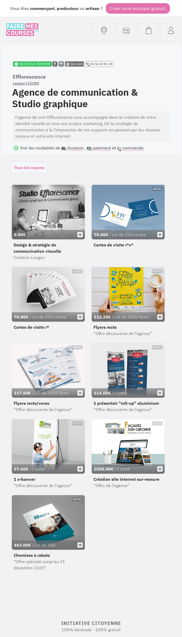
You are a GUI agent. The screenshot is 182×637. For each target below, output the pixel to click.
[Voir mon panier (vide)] (148, 30)
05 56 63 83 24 (99, 64)
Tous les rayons (29, 167)
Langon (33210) (26, 83)
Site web (74, 64)
